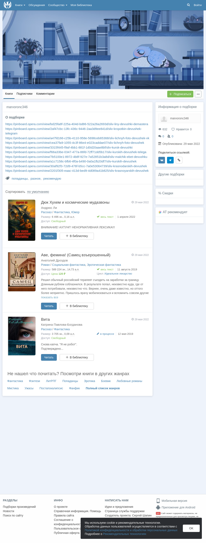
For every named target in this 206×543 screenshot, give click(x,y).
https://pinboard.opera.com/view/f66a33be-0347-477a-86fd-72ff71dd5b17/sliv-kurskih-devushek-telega (75, 152)
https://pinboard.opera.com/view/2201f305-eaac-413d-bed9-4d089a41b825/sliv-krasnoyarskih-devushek (77, 170)
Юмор (75, 212)
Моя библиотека (81, 5)
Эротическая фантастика (104, 264)
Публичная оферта (67, 533)
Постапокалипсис (51, 388)
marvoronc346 (179, 118)
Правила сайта (64, 515)
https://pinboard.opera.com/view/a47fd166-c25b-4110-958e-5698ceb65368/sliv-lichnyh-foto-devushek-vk (77, 138)
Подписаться (180, 94)
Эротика (89, 381)
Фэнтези (34, 381)
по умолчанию (38, 191)
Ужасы (29, 388)
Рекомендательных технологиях (124, 534)
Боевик (106, 381)
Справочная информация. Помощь (77, 511)
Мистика (13, 388)
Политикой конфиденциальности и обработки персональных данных (131, 530)
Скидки (167, 193)
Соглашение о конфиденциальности (68, 522)
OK (191, 528)
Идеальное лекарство (118, 273)
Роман (45, 264)
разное (35, 178)
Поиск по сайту (13, 515)
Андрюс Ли (49, 207)
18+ (158, 513)
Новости (8, 511)
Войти (198, 5)
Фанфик (74, 388)
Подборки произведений (19, 506)
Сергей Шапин (141, 515)
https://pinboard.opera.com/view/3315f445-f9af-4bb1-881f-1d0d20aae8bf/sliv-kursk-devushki (69, 147)
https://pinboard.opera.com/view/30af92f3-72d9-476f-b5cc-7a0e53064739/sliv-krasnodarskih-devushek (76, 166)
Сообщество (57, 5)
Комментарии (45, 93)
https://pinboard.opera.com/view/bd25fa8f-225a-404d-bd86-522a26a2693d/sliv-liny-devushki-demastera (76, 124)
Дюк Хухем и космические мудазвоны (75, 202)
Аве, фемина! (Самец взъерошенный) (75, 255)
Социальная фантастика (68, 264)
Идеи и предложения (119, 506)
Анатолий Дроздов (54, 260)
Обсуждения (37, 5)
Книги (20, 5)
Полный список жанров (103, 388)
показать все (49, 297)
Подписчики (25, 93)
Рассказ (46, 212)
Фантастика (62, 212)
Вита (45, 319)
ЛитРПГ (51, 381)
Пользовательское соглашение (75, 528)
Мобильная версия (171, 500)
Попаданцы (70, 381)
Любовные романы (129, 381)
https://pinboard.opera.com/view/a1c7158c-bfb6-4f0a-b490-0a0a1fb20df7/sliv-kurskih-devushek (71, 161)
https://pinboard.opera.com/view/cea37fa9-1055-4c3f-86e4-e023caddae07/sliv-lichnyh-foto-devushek (74, 142)
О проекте (61, 506)
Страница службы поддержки (124, 511)
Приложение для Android (175, 507)
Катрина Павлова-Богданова (61, 324)
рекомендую (52, 178)
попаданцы (20, 178)
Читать (49, 236)
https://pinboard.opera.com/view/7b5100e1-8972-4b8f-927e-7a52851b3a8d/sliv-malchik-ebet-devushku (76, 156)
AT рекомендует (175, 212)
